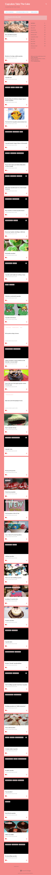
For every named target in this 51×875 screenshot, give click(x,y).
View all (6, 18)
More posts (16, 866)
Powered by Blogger (25, 870)
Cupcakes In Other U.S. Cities (22, 12)
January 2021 (34, 34)
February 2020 (34, 45)
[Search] (46, 4)
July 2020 (33, 39)
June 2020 (33, 41)
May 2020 (33, 43)
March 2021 (33, 30)
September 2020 (34, 36)
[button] (26, 39)
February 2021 (34, 32)
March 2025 (33, 25)
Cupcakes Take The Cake (17, 4)
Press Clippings (34, 12)
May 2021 (33, 27)
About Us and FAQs (9, 12)
